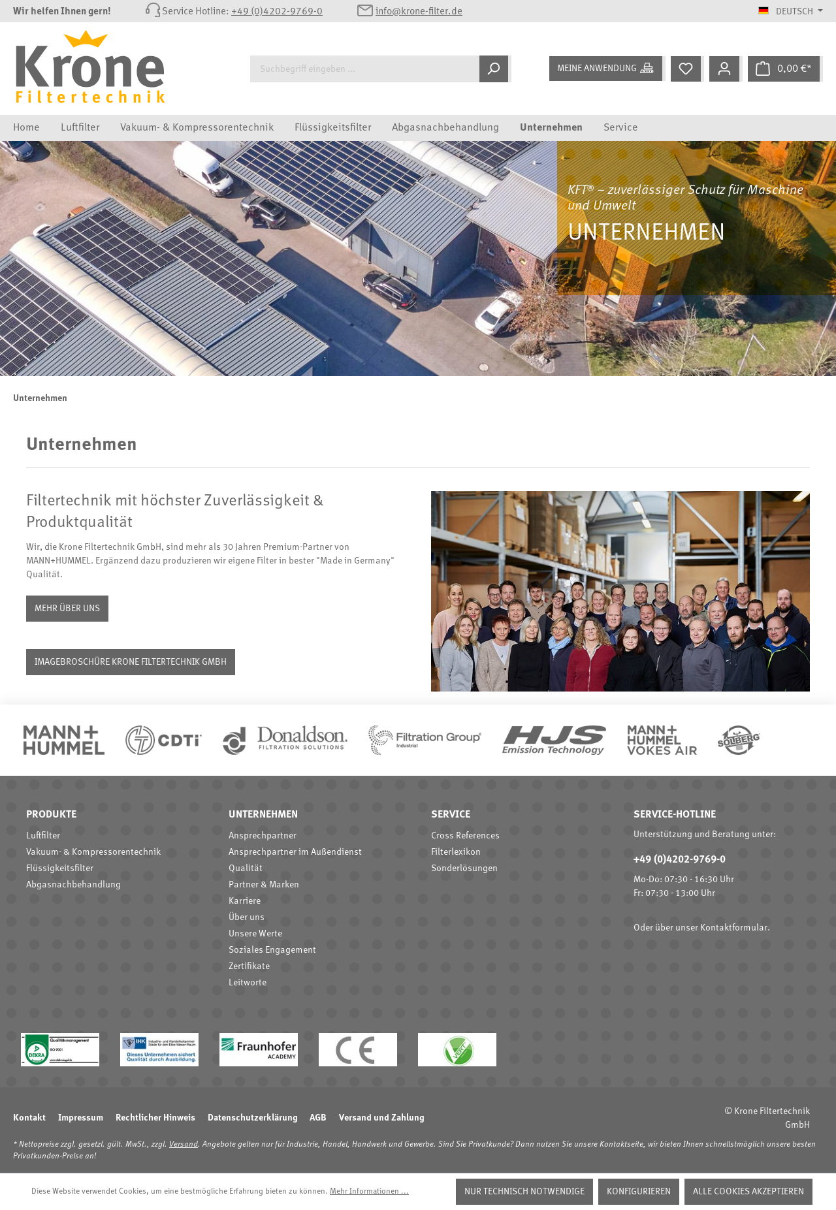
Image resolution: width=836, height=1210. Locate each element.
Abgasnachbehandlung (73, 884)
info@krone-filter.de (419, 12)
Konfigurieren (639, 1191)
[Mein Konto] (726, 69)
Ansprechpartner (263, 835)
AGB (318, 1117)
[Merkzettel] (687, 69)
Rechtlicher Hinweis (155, 1117)
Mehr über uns (67, 608)
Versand (183, 1145)
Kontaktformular (733, 927)
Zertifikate (249, 966)
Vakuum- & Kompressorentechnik (93, 852)
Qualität (246, 868)
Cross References (465, 835)
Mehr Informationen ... (369, 1192)
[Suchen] (495, 69)
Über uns (247, 917)
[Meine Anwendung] (607, 68)
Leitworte (247, 982)
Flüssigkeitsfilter (59, 868)
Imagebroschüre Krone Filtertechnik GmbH (131, 662)
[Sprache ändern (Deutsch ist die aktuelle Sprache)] (790, 12)
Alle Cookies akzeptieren (748, 1191)
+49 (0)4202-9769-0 (277, 12)
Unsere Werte (255, 933)
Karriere (245, 901)
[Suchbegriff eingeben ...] (364, 69)
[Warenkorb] (785, 69)
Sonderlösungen (464, 868)
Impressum (80, 1117)
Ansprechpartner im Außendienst (295, 852)
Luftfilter (43, 835)
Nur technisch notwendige (524, 1191)
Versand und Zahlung (381, 1117)
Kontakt (29, 1117)
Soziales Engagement (272, 950)
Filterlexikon (456, 852)
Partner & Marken (264, 884)
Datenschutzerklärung (252, 1117)
